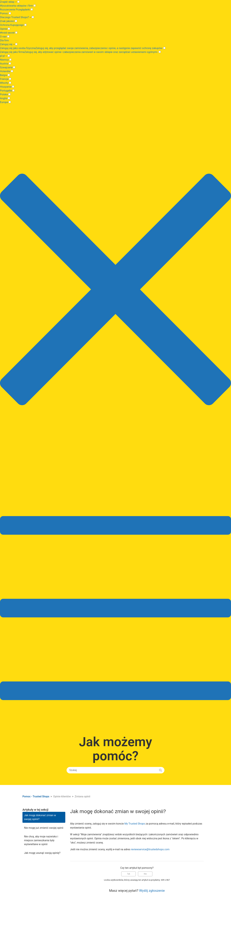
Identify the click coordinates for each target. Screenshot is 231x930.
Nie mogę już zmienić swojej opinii (43, 827)
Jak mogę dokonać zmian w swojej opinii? (40, 817)
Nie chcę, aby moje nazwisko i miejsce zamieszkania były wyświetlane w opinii (41, 840)
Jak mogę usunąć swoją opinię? (42, 852)
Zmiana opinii (82, 796)
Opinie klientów (62, 796)
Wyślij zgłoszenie (152, 891)
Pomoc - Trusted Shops (36, 796)
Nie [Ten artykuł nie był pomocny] (145, 874)
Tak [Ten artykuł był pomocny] (128, 874)
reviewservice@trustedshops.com (150, 849)
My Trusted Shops (134, 823)
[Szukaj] (115, 770)
